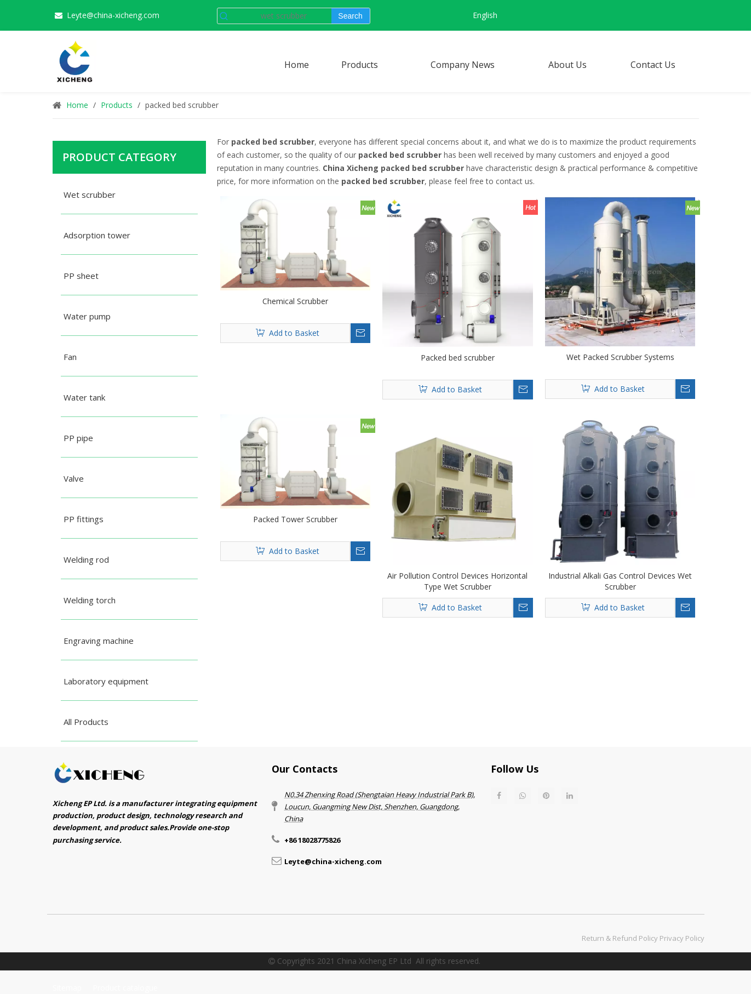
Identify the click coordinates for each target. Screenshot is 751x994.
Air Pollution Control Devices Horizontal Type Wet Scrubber (457, 581)
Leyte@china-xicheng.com (113, 15)
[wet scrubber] (281, 16)
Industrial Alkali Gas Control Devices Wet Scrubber (620, 581)
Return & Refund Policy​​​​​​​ (620, 938)
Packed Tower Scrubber (295, 519)
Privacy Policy (682, 938)
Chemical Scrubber (295, 301)
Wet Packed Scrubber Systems (620, 357)
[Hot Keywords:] (350, 16)
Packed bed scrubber (458, 357)
